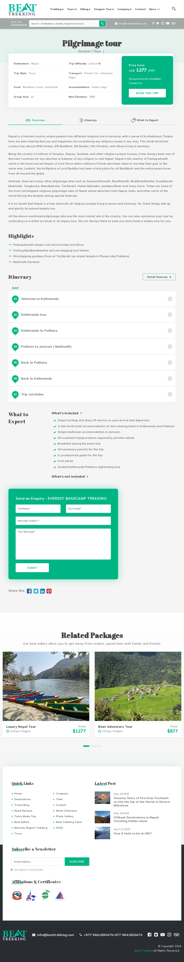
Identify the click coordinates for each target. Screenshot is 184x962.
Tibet (59, 799)
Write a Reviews (66, 810)
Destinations (22, 799)
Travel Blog (21, 805)
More (152, 9)
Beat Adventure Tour (115, 726)
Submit (32, 567)
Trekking (55, 9)
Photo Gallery (65, 816)
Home (18, 793)
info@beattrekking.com (131, 23)
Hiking (84, 9)
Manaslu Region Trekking (30, 827)
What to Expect (144, 120)
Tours (71, 9)
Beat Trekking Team (69, 822)
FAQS (59, 827)
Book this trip (147, 93)
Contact (140, 9)
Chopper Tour (103, 9)
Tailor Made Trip (25, 816)
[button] (86, 746)
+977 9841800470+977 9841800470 (111, 935)
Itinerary (88, 120)
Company (123, 9)
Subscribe (76, 861)
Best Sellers (21, 822)
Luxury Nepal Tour (21, 726)
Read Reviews (23, 810)
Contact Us (135, 83)
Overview (35, 120)
